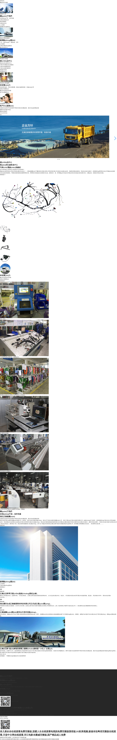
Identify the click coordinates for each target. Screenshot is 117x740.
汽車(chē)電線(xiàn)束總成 (6, 64)
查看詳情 (2, 525)
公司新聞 (2, 44)
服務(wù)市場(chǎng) (5, 109)
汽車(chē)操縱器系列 (5, 66)
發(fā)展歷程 (3, 21)
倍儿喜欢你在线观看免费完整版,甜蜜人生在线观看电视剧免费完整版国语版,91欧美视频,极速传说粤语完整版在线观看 (29, 739)
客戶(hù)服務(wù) (4, 92)
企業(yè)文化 (3, 23)
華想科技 (51, 715)
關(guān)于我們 (4, 2)
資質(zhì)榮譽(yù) (4, 88)
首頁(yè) (2, 0)
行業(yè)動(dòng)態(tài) (6, 45)
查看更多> (2, 280)
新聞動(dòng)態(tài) (5, 26)
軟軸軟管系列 (3, 69)
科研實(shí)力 (3, 71)
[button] (115, 138)
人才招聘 (2, 25)
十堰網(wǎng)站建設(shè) (12, 656)
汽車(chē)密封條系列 (5, 68)
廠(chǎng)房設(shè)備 (5, 90)
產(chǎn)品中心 (4, 47)
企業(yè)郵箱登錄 (35, 715)
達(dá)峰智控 (22, 656)
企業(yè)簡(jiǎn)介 (4, 20)
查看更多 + (3, 174)
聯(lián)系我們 (3, 111)
